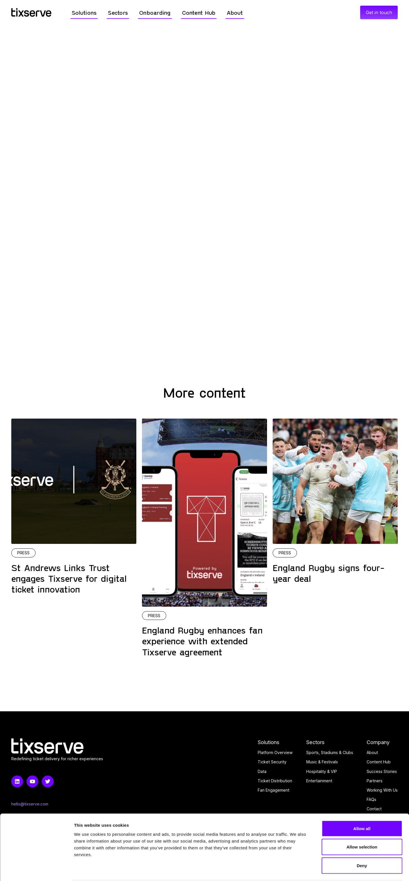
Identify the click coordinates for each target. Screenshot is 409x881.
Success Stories (382, 771)
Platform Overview (275, 752)
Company (378, 742)
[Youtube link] (32, 781)
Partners (374, 780)
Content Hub (379, 761)
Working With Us (382, 790)
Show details (296, 869)
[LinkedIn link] (17, 781)
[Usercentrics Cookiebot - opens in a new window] (36, 870)
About (372, 752)
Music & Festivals (322, 761)
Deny (362, 843)
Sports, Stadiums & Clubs (329, 752)
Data (262, 771)
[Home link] (31, 12)
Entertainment (319, 780)
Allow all (362, 806)
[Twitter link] (48, 781)
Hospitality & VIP (321, 771)
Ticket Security (272, 761)
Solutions (268, 742)
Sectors (315, 742)
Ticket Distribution (275, 780)
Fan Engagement (273, 790)
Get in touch (379, 12)
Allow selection (361, 825)
